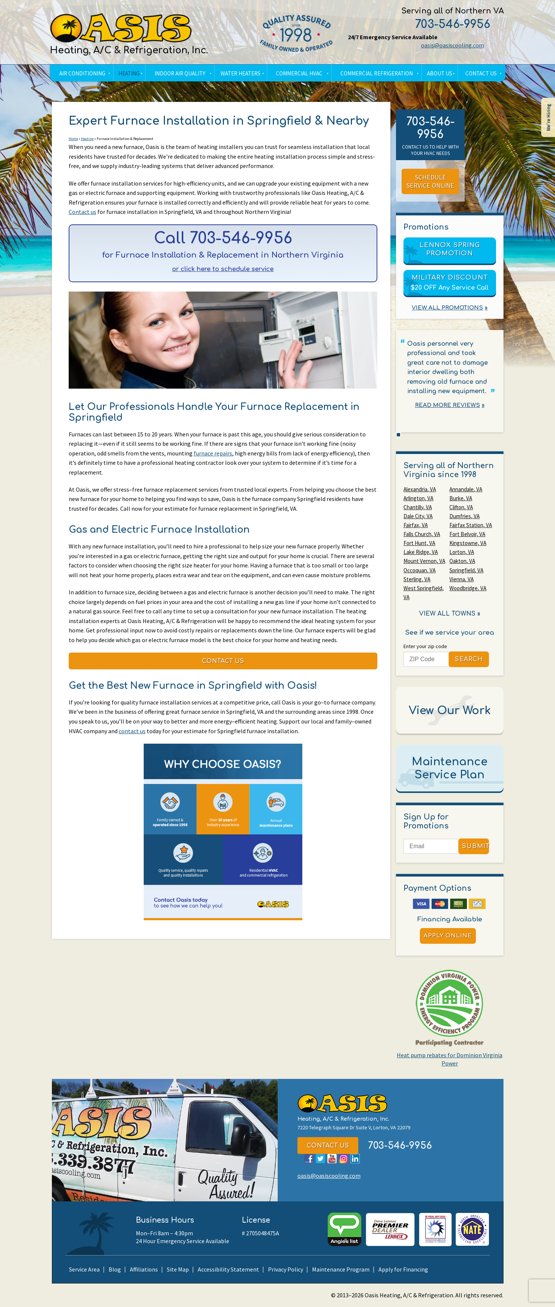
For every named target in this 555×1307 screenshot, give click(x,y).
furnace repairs (213, 454)
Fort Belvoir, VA (467, 534)
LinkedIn (355, 1158)
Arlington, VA (418, 498)
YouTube (332, 1158)
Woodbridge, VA (467, 587)
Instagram (343, 1158)
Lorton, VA (461, 552)
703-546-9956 (452, 24)
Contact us (82, 212)
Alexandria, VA (419, 489)
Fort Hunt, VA (419, 543)
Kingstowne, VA (467, 543)
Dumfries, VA (464, 516)
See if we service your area (449, 632)
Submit (475, 846)
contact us (132, 732)
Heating (87, 139)
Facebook (309, 1158)
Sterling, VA (416, 578)
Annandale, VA (465, 489)
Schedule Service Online (430, 181)
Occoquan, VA (419, 569)
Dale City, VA (418, 516)
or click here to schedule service (223, 270)
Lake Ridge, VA (420, 552)
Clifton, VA (461, 507)
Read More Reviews (447, 405)
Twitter (320, 1158)
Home (73, 139)
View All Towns (447, 613)
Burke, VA (460, 498)
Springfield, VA (466, 569)
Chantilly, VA (417, 507)
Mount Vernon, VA (424, 560)
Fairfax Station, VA (470, 525)
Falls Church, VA (421, 534)
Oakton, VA (462, 560)
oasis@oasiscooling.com (452, 45)
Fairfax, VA (415, 525)
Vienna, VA (461, 578)
